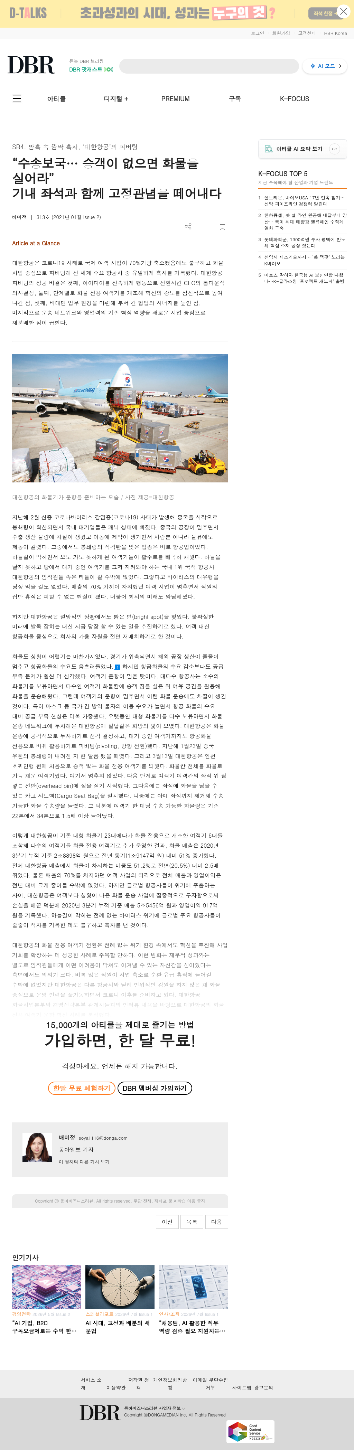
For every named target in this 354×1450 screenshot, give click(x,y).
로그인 (257, 33)
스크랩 (222, 227)
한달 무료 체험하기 (82, 1088)
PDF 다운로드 (199, 227)
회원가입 (281, 33)
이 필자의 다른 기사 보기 (84, 1161)
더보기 (188, 226)
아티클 (56, 98)
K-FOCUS (294, 98)
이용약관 (116, 1387)
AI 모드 (326, 65)
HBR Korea (335, 33)
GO (334, 149)
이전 (167, 1222)
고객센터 (307, 33)
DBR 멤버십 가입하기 (154, 1088)
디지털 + (116, 98)
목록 (191, 1222)
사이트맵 (242, 1387)
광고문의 (263, 1387)
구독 (235, 98)
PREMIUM (175, 98)
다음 (216, 1222)
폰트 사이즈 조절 (211, 227)
